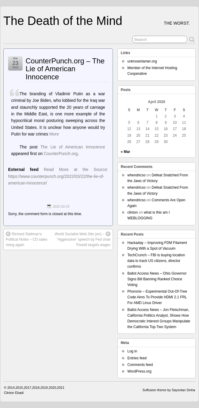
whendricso (136, 175)
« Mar (125, 152)
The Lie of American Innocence (72, 147)
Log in (132, 351)
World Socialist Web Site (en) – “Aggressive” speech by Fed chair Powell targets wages (82, 239)
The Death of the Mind (62, 20)
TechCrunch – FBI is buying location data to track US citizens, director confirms (156, 261)
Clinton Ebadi (13, 392)
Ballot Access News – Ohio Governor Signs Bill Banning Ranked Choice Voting (157, 279)
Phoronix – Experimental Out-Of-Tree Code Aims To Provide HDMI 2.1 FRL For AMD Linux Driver (157, 297)
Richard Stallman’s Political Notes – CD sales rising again (26, 239)
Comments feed (140, 365)
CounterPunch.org (61, 153)
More (54, 134)
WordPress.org (139, 371)
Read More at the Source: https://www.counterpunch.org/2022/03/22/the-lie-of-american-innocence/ (58, 176)
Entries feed (137, 358)
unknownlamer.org (142, 61)
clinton (132, 212)
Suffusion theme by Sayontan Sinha (168, 390)
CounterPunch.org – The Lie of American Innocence (65, 69)
